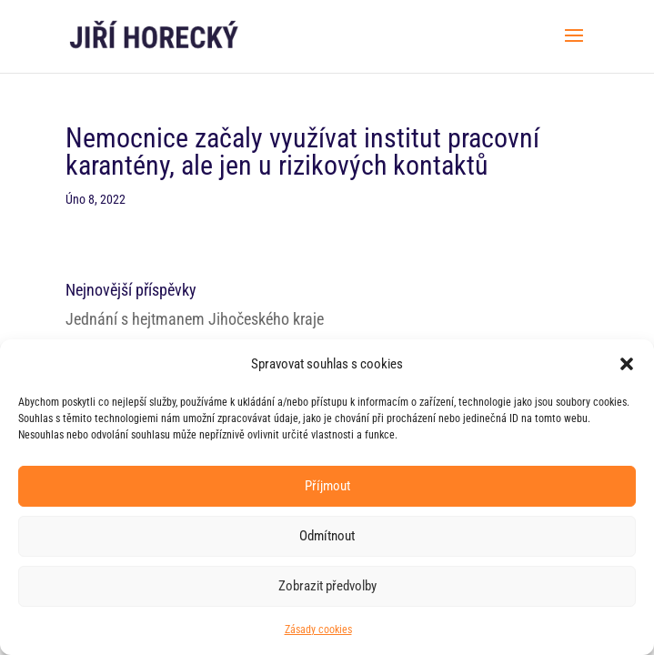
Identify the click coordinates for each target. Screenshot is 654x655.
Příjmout (327, 486)
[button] (627, 364)
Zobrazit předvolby (327, 586)
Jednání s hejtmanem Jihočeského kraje (194, 318)
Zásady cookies (318, 629)
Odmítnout (327, 536)
